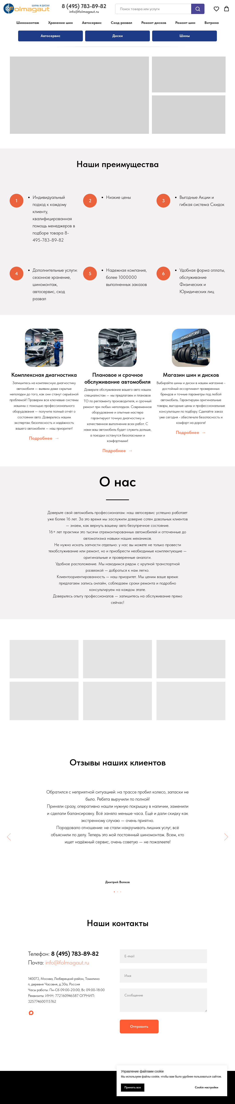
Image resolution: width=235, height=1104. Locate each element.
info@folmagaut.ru (67, 962)
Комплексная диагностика (44, 374)
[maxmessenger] (31, 1013)
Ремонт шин (185, 22)
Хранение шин (60, 22)
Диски (117, 36)
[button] (216, 8)
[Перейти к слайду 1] (114, 891)
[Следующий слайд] (226, 837)
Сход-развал (121, 22)
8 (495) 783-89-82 (75, 953)
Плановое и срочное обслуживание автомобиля (117, 378)
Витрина (211, 22)
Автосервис (92, 22)
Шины (184, 36)
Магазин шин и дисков (191, 374)
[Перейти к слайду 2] (117, 891)
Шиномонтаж (27, 22)
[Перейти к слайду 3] (120, 891)
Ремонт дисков (153, 22)
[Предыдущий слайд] (9, 837)
